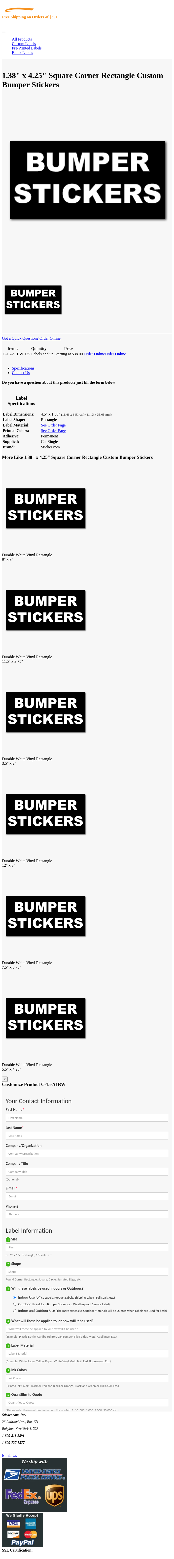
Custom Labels (24, 44)
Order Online (49, 338)
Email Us (9, 1455)
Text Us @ (19, 1450)
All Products (22, 39)
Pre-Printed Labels (27, 48)
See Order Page (53, 425)
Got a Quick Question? (20, 338)
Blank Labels (22, 52)
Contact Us (21, 373)
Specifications (23, 368)
